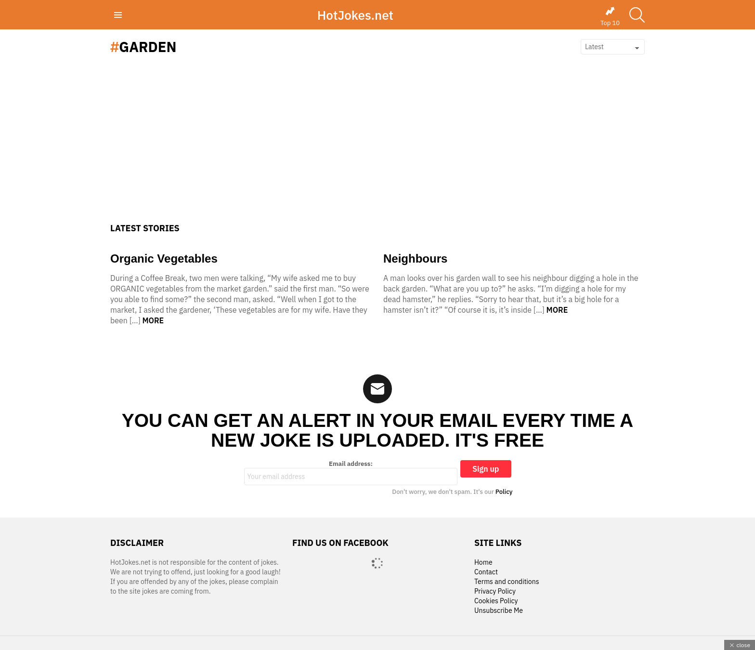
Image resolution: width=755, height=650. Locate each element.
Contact (486, 572)
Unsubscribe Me (498, 611)
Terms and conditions (506, 582)
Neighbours (415, 258)
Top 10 (610, 16)
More (153, 320)
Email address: (351, 472)
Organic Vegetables (164, 258)
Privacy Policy (495, 591)
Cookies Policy (496, 601)
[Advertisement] (377, 150)
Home (483, 562)
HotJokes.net (355, 15)
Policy (504, 492)
